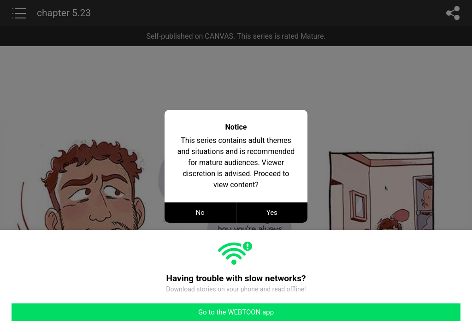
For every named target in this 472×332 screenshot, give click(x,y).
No (200, 212)
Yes (271, 212)
